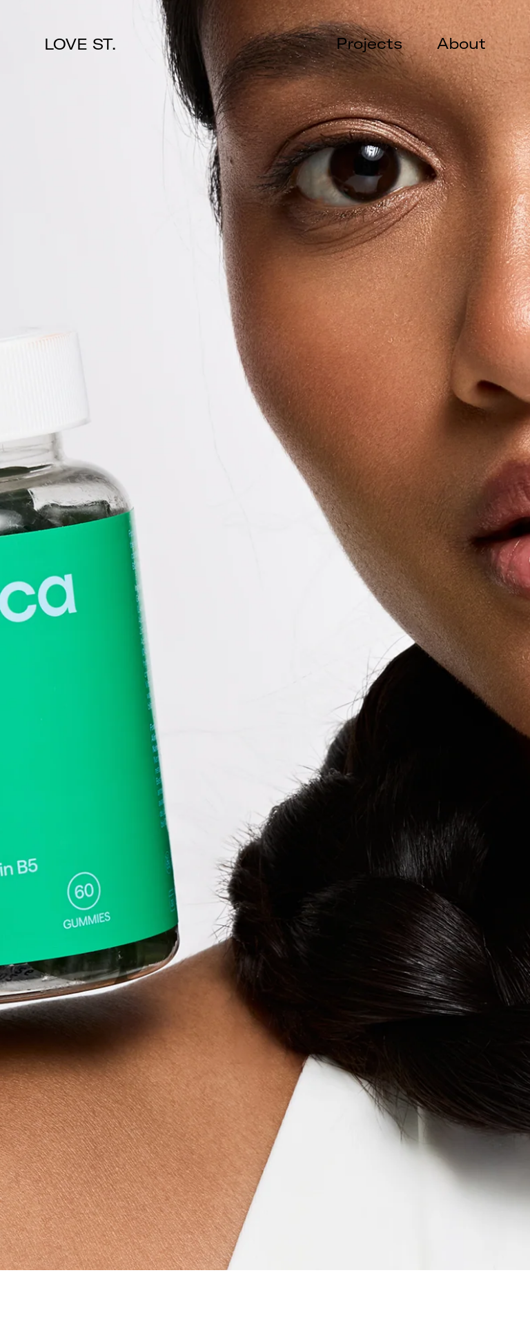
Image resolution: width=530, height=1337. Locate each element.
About (461, 43)
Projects (369, 43)
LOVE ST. (80, 44)
